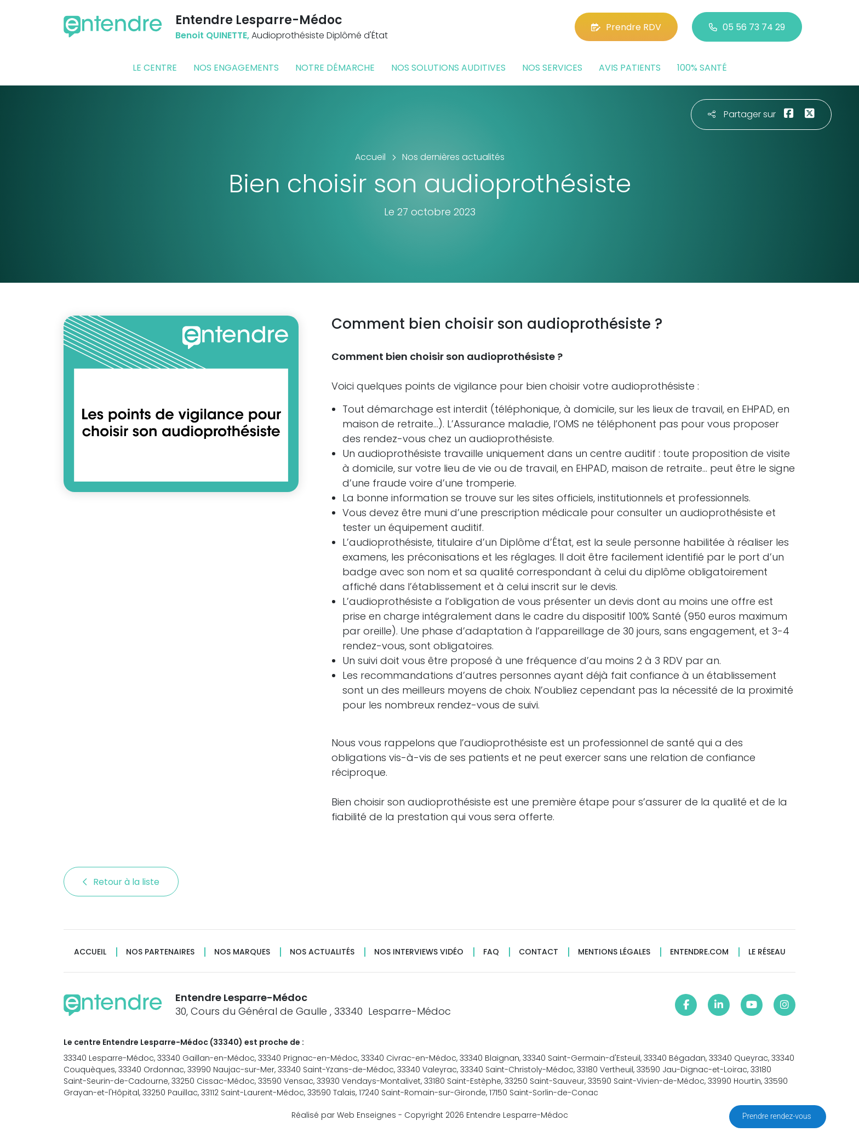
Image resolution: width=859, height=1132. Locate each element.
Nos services (552, 67)
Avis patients (630, 67)
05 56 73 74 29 (747, 27)
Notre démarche (335, 67)
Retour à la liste (121, 882)
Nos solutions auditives (448, 67)
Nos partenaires (160, 952)
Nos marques (242, 952)
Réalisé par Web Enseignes (343, 1115)
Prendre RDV (626, 27)
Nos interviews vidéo (418, 952)
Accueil (90, 952)
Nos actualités (322, 952)
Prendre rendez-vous (777, 1116)
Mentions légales (614, 952)
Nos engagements (236, 67)
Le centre (155, 67)
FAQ (491, 952)
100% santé (702, 67)
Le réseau (767, 952)
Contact (538, 952)
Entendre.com (699, 952)
